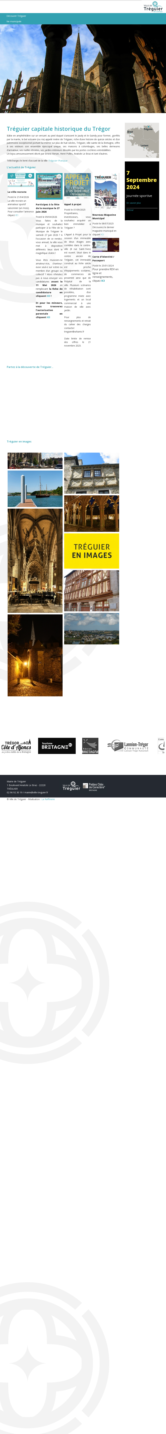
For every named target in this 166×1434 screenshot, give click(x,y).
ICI (16, 217)
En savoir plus (133, 205)
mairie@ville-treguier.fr (36, 794)
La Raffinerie (48, 801)
